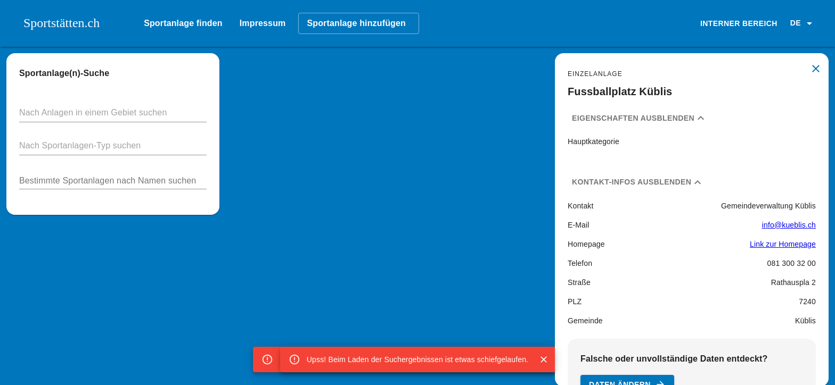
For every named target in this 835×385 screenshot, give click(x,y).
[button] (803, 23)
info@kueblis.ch (789, 225)
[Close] (544, 359)
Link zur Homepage (783, 244)
